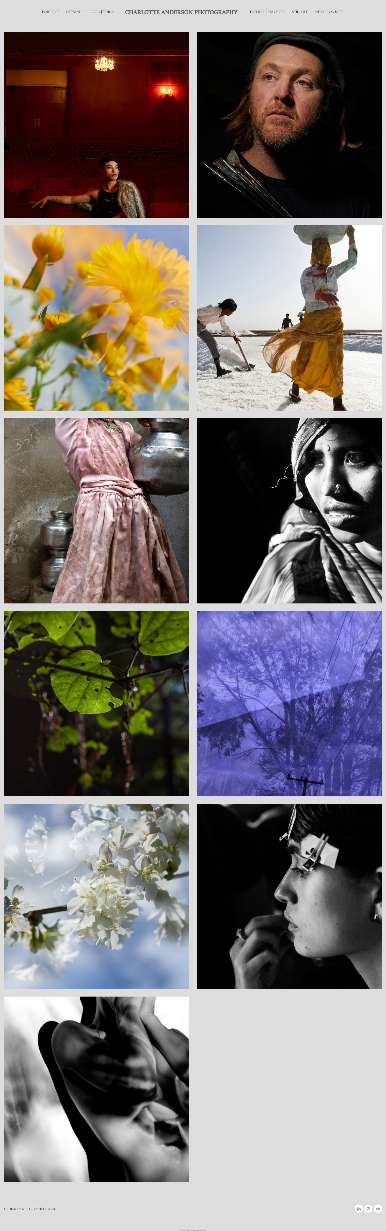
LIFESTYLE (74, 12)
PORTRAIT (50, 12)
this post (182, 1230)
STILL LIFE (300, 12)
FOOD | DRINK (102, 12)
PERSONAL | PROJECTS (266, 12)
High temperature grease (196, 1230)
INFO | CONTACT (329, 12)
